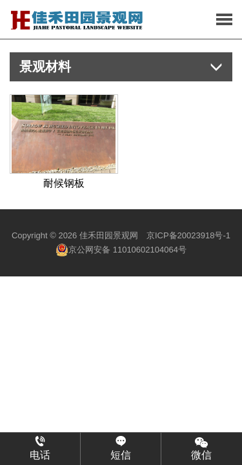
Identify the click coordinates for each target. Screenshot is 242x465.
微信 (201, 447)
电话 (40, 448)
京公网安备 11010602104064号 (121, 249)
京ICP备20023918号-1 (188, 235)
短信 (121, 448)
